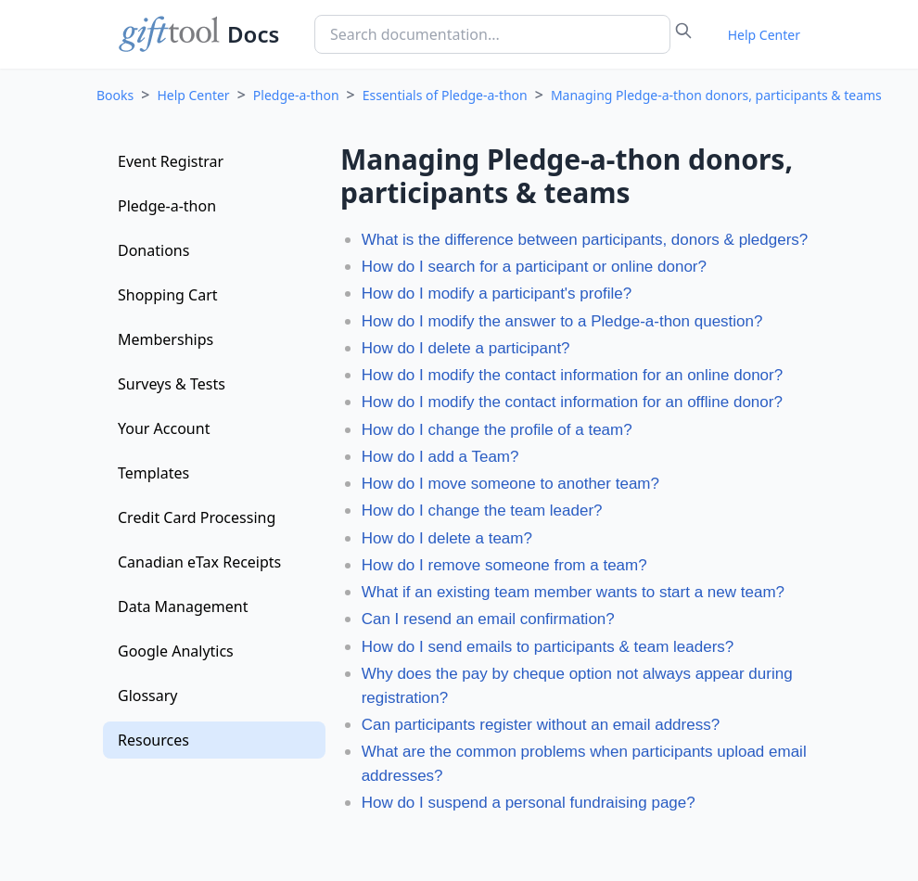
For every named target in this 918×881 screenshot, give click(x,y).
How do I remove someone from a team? (504, 565)
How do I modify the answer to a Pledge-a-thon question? (562, 321)
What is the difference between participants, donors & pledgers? (585, 240)
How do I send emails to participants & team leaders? (548, 647)
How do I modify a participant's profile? (496, 293)
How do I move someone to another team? (510, 483)
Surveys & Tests (171, 384)
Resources (153, 740)
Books (115, 95)
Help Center (764, 35)
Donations (153, 250)
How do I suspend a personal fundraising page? (528, 802)
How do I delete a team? (447, 538)
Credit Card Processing (196, 517)
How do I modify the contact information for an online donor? (573, 375)
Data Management (183, 606)
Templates (153, 473)
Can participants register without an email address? (541, 725)
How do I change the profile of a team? (497, 430)
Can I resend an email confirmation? (488, 619)
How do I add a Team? (440, 457)
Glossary (148, 695)
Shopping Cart (168, 295)
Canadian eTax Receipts (199, 562)
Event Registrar (170, 161)
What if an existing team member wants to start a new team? (573, 592)
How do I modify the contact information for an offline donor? (572, 402)
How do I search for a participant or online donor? (534, 266)
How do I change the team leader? (482, 510)
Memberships (165, 339)
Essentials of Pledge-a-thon (445, 95)
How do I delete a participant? (466, 348)
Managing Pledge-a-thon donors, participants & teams (716, 95)
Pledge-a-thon (296, 95)
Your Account (164, 428)
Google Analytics (176, 651)
